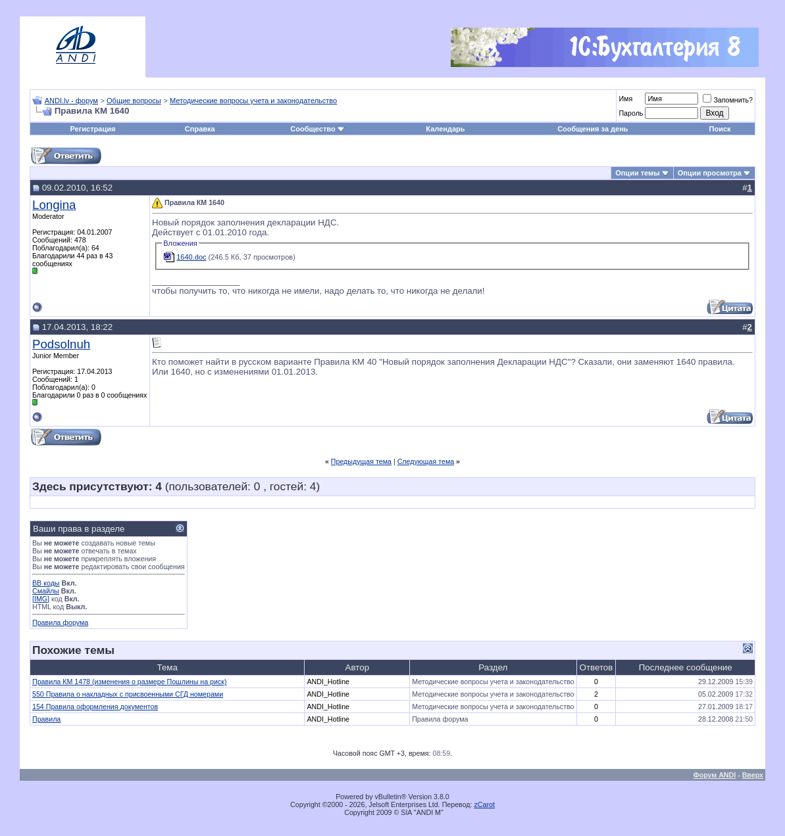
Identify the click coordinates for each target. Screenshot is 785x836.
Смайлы (45, 591)
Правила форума (60, 622)
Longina (54, 205)
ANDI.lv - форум (71, 100)
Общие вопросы (134, 100)
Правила (46, 719)
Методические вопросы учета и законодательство (253, 100)
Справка (200, 129)
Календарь (445, 129)
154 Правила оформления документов (95, 706)
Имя (625, 99)
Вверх (752, 775)
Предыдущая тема (361, 461)
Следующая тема (426, 461)
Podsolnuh (61, 344)
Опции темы (637, 173)
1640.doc (191, 257)
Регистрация (93, 129)
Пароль (631, 113)
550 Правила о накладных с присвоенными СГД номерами (127, 694)
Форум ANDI (715, 775)
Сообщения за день (592, 129)
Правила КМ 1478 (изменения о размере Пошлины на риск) (129, 681)
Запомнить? (728, 100)
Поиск (720, 129)
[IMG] (40, 599)
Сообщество (317, 129)
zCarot (484, 804)
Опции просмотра (710, 173)
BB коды (46, 583)
